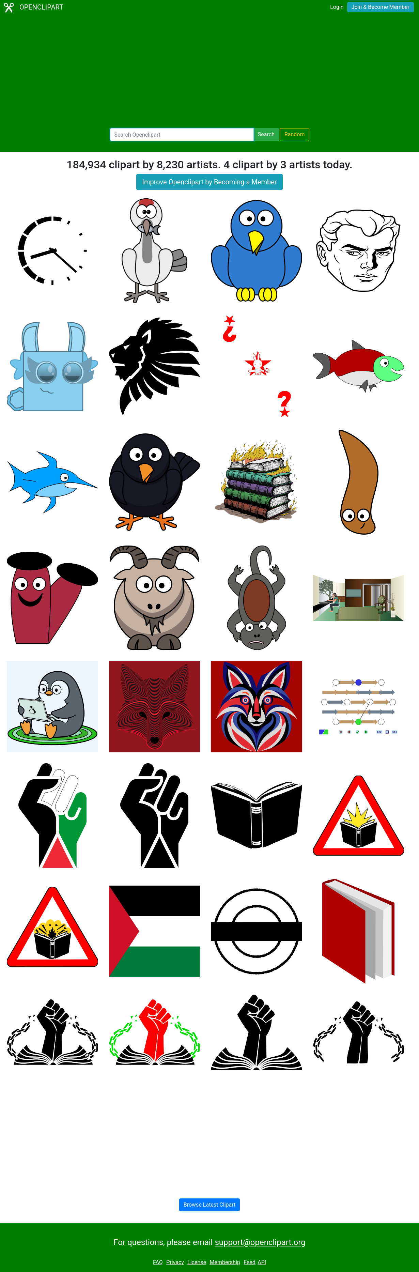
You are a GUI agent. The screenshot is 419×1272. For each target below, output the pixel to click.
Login (336, 7)
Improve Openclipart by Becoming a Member (209, 182)
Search (266, 134)
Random (294, 134)
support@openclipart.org (260, 1242)
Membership (225, 1262)
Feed (249, 1262)
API (262, 1262)
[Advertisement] (209, 71)
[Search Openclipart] (182, 134)
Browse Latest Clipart (210, 1204)
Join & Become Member (380, 7)
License (196, 1262)
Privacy (175, 1262)
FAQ (158, 1262)
